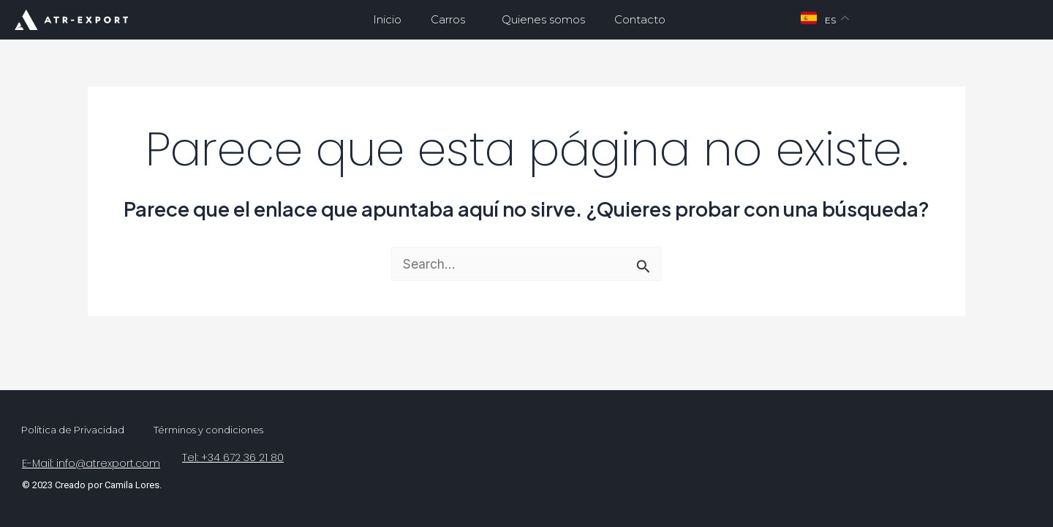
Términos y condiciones (208, 430)
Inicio (387, 19)
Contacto (639, 19)
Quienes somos (543, 19)
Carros (451, 19)
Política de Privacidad (72, 430)
